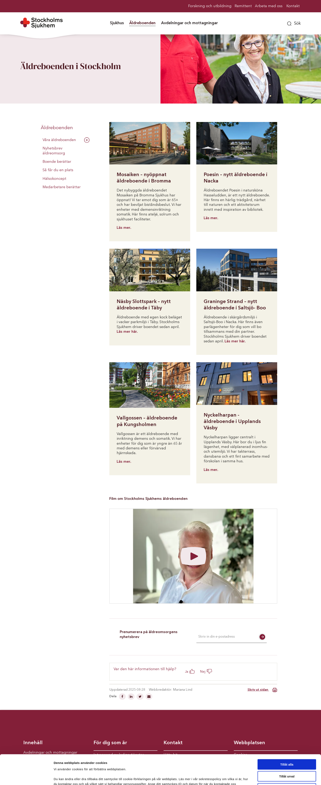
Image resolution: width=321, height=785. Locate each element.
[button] (294, 23)
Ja (186, 671)
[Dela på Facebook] (122, 697)
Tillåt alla (286, 739)
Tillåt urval (287, 751)
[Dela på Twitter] (140, 697)
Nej (203, 671)
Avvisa (287, 763)
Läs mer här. (127, 332)
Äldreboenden (57, 127)
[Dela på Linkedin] (131, 697)
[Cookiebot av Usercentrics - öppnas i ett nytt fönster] (26, 777)
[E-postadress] (231, 637)
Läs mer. (124, 228)
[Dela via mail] (149, 697)
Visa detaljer (222, 777)
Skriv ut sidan (262, 690)
